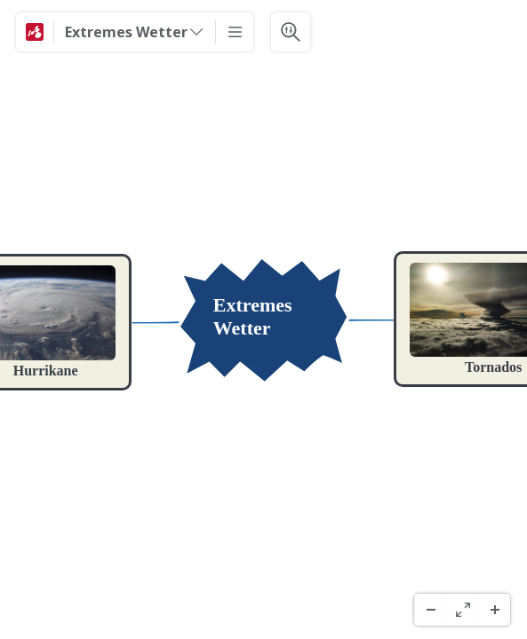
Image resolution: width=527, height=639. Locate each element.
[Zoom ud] (430, 610)
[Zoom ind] (494, 610)
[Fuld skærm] (462, 610)
